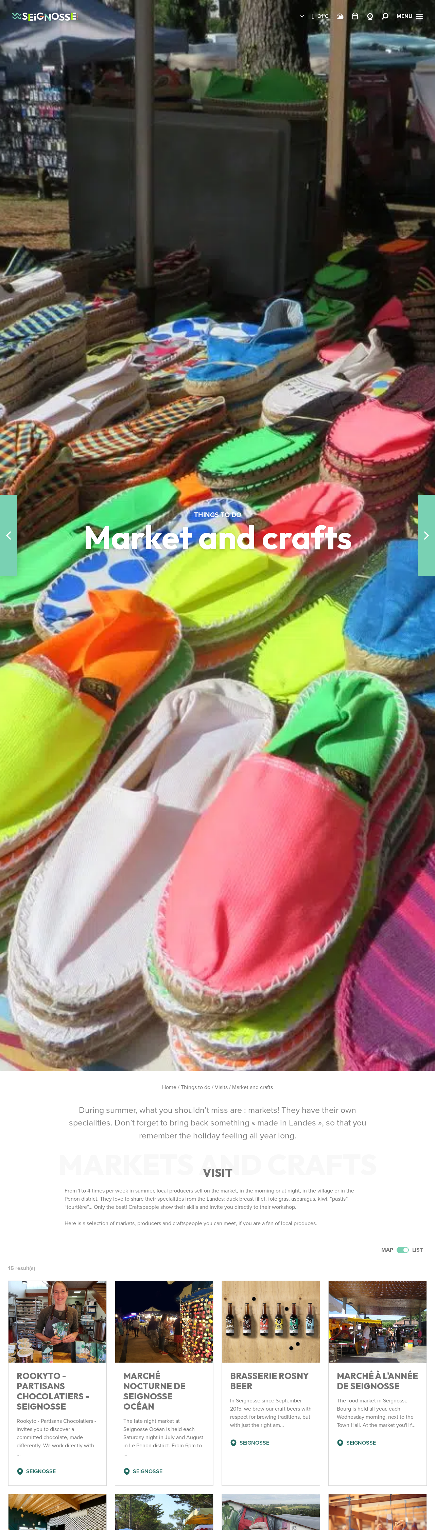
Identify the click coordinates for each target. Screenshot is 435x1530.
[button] (297, 16)
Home (169, 1087)
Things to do (195, 1087)
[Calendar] (355, 16)
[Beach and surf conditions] (340, 16)
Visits (221, 1087)
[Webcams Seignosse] (370, 16)
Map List (402, 1250)
